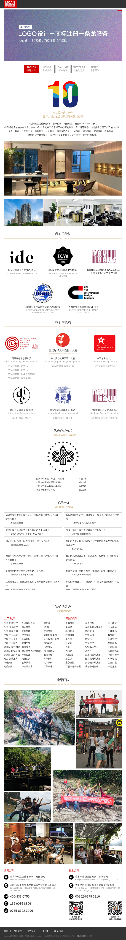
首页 (6, 931)
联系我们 (58, 931)
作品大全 (31, 931)
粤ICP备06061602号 (85, 936)
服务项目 (44, 931)
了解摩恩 (17, 931)
